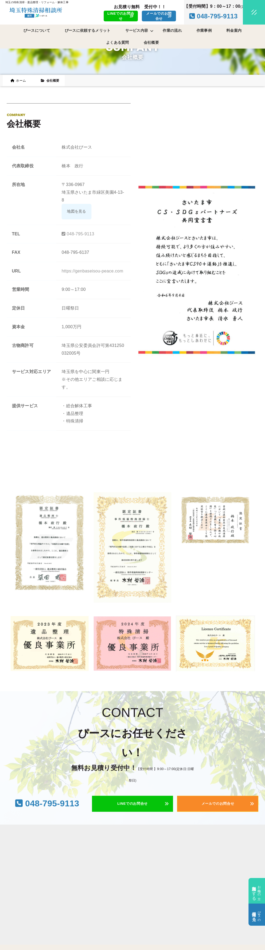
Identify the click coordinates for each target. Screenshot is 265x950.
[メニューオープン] (246, 11)
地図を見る (76, 211)
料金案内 (234, 30)
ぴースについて (36, 30)
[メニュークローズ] (247, 12)
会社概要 (151, 42)
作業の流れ (172, 30)
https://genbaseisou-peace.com (92, 271)
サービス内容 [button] (139, 30)
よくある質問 (117, 42)
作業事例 (204, 30)
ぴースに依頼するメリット (88, 30)
